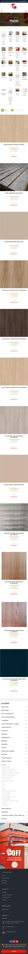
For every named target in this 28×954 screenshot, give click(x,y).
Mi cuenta (4, 892)
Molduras (4, 744)
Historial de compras (7, 895)
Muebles (4, 747)
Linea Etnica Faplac (6, 793)
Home (11, 17)
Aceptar (14, 951)
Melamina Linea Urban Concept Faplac (10, 773)
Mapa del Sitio (5, 909)
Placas (3, 765)
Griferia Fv (4, 730)
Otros (3, 787)
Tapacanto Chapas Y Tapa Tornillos (12, 815)
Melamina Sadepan (6, 799)
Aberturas (4, 707)
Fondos (3, 785)
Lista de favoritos (6, 897)
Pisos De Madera (6, 758)
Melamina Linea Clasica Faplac (8, 775)
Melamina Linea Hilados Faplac (9, 791)
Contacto (4, 883)
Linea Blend (4, 803)
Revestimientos (6, 808)
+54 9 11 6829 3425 (22, 1)
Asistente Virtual (10, 926)
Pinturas (4, 754)
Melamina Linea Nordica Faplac (9, 771)
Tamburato (4, 789)
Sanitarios (4, 812)
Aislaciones (5, 710)
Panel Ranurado (5, 805)
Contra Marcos (6, 727)
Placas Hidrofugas (6, 795)
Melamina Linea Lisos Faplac (8, 781)
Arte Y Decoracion (7, 713)
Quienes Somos (6, 878)
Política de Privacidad (14, 948)
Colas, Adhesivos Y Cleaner (10, 724)
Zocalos (4, 818)
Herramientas (5, 737)
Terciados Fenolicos (6, 779)
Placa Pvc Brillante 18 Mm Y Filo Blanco (10, 801)
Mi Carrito (4, 899)
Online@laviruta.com (11, 931)
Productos (4, 880)
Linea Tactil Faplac (6, 767)
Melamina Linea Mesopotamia (8, 797)
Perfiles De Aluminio (7, 751)
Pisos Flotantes (6, 761)
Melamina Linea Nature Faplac (8, 769)
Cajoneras (4, 720)
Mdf (2, 783)
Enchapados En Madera (7, 777)
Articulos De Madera (8, 717)
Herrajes (4, 734)
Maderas (4, 741)
